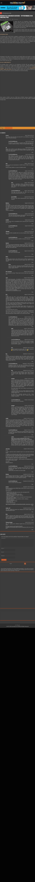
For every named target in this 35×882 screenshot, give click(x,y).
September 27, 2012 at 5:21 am (28, 353)
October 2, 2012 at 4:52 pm (29, 399)
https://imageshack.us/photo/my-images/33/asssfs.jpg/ (16, 457)
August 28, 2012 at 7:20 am (29, 339)
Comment (3, 538)
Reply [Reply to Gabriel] (32, 248)
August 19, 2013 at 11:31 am (29, 514)
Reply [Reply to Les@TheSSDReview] (32, 145)
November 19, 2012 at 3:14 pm (28, 474)
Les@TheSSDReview (12, 141)
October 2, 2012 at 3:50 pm (29, 378)
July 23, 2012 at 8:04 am (29, 141)
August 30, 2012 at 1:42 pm (29, 196)
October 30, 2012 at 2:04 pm (29, 466)
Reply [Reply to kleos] (32, 262)
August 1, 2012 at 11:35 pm (29, 190)
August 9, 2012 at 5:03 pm (29, 225)
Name (2, 548)
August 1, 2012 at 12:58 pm (29, 182)
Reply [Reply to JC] (32, 152)
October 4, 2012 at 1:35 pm (29, 405)
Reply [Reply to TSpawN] (32, 235)
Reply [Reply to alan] (32, 168)
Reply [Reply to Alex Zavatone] (32, 275)
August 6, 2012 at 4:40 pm (29, 213)
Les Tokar (2, 19)
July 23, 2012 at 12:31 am (29, 135)
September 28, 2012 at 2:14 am (28, 370)
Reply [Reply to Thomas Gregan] (32, 529)
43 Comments (15, 19)
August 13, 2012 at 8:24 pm (29, 250)
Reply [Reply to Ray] (32, 361)
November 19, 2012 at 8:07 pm (28, 481)
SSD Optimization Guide (6, 13)
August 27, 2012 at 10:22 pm (29, 328)
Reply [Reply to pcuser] (32, 139)
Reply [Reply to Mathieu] (32, 211)
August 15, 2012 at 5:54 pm (29, 256)
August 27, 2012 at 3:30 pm (29, 294)
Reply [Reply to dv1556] (32, 223)
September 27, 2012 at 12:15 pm (28, 363)
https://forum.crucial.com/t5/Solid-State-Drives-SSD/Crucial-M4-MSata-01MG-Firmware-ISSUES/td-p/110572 (21, 439)
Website (2, 555)
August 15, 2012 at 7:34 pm (29, 264)
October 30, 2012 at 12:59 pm (29, 448)
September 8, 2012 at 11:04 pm (28, 347)
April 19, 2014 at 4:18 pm (29, 522)
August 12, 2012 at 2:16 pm (29, 243)
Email (2, 552)
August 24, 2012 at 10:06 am (29, 277)
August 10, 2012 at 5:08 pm (29, 237)
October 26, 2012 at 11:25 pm (29, 418)
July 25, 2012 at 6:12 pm (29, 154)
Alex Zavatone (9, 271)
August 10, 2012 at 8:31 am (29, 231)
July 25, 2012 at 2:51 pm (29, 147)
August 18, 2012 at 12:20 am (29, 271)
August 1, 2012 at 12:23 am (29, 163)
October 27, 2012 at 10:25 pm (29, 436)
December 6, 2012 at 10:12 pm (28, 486)
